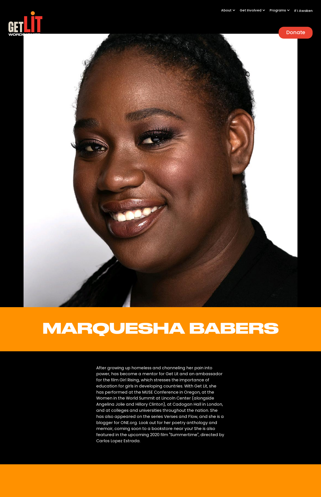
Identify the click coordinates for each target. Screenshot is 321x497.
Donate (295, 32)
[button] (230, 12)
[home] (25, 23)
